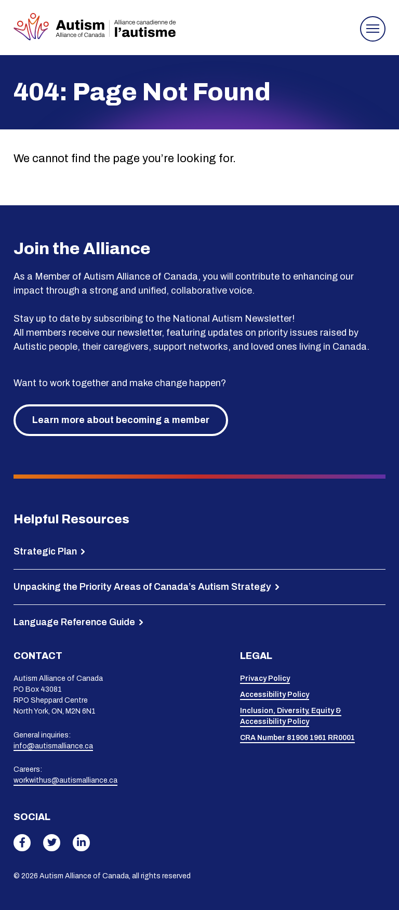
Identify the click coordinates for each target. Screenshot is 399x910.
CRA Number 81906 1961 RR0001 (297, 738)
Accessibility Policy (274, 694)
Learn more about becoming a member (120, 420)
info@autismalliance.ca (53, 746)
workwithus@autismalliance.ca (65, 780)
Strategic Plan (45, 551)
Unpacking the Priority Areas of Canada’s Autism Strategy (142, 587)
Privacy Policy (265, 678)
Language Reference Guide (74, 622)
